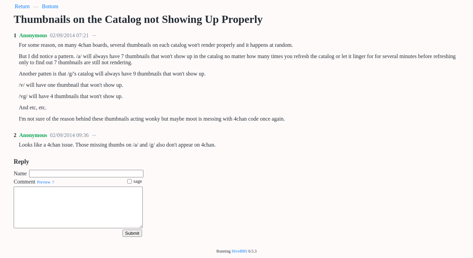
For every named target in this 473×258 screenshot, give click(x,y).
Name (20, 173)
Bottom (50, 6)
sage (134, 181)
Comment (24, 182)
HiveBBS (239, 251)
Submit (132, 233)
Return (22, 6)
